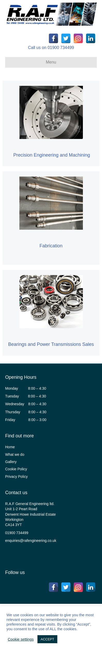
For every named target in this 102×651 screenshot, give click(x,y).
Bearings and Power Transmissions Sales (51, 344)
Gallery (11, 462)
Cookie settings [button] (21, 639)
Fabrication (51, 245)
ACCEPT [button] (47, 639)
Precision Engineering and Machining (51, 155)
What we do (14, 454)
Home (10, 447)
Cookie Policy (16, 469)
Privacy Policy (16, 476)
